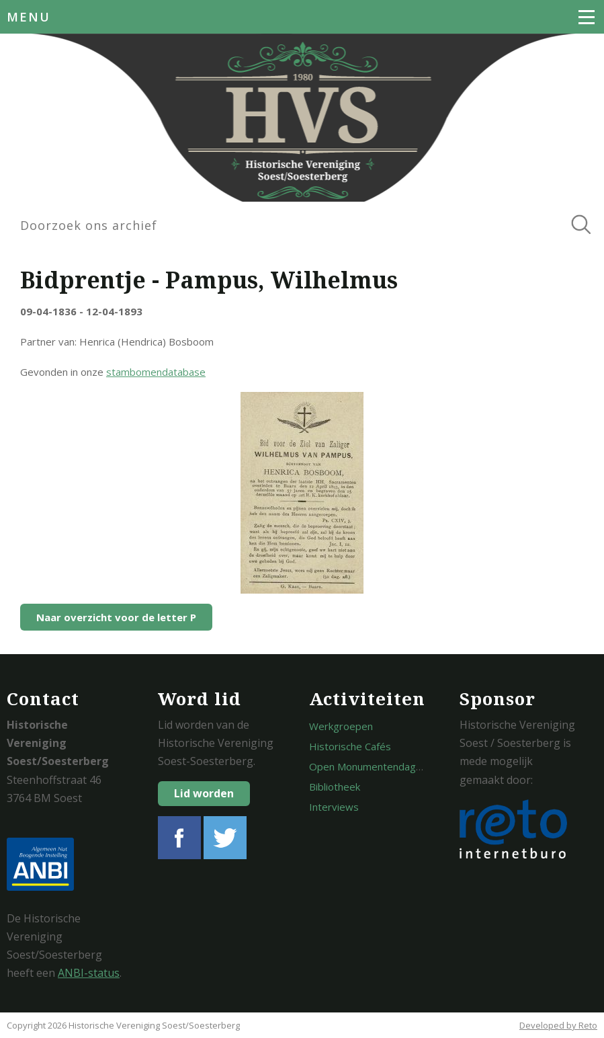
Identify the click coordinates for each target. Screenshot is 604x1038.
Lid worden (204, 793)
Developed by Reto (558, 1025)
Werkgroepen (341, 726)
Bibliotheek (334, 786)
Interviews (334, 806)
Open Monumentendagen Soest (383, 766)
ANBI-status (89, 972)
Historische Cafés (350, 746)
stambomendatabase (156, 371)
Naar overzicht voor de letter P (116, 617)
